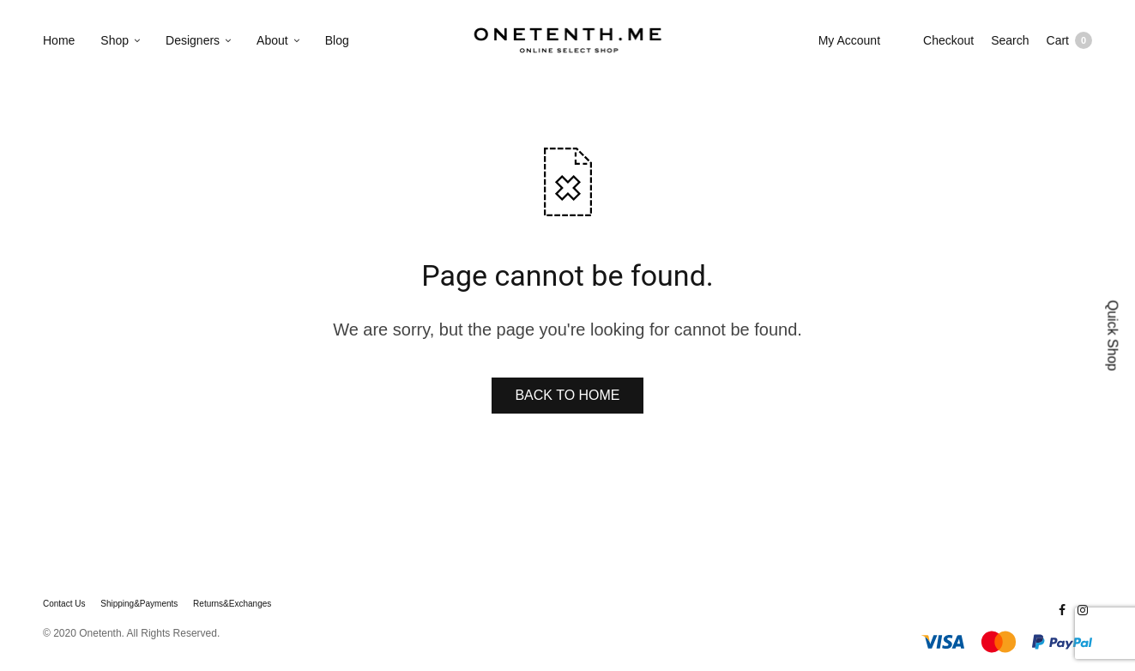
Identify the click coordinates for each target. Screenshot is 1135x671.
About (272, 40)
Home (59, 40)
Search (1010, 40)
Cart (1069, 40)
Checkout (948, 40)
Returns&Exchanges (232, 604)
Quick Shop (1113, 336)
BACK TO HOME (567, 395)
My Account (849, 40)
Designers (193, 40)
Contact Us (64, 604)
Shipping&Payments (139, 604)
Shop (114, 40)
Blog (337, 40)
